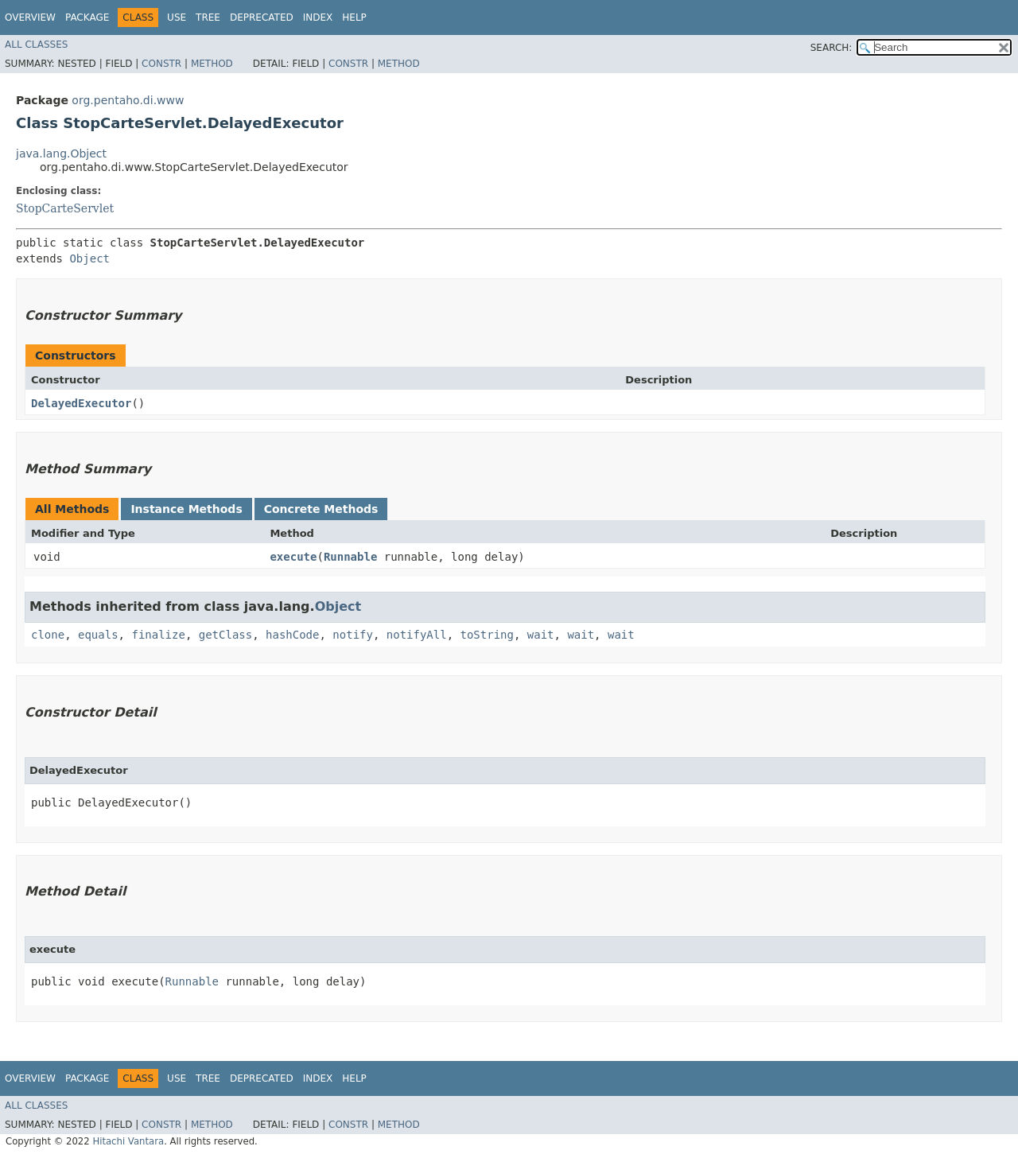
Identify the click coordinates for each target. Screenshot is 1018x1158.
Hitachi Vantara (128, 1141)
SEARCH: (831, 47)
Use (176, 17)
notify (352, 634)
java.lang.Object (61, 153)
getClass (225, 634)
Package (87, 17)
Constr (161, 63)
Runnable (350, 556)
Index (318, 17)
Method (212, 63)
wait (540, 634)
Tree (208, 17)
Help (354, 17)
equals (98, 634)
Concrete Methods (321, 509)
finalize (158, 634)
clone (47, 634)
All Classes (36, 44)
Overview (30, 17)
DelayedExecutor (81, 403)
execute (293, 556)
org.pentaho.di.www (128, 100)
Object (89, 258)
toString (487, 634)
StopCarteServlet (65, 208)
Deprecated (261, 17)
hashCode (292, 634)
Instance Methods (186, 509)
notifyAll (417, 634)
